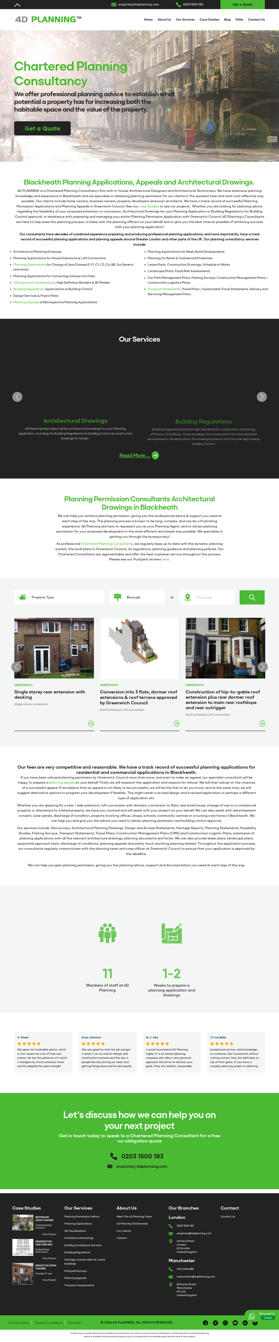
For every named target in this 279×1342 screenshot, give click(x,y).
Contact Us (256, 19)
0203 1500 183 (193, 4)
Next (262, 397)
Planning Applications (29, 264)
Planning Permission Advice (81, 1216)
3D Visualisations (75, 1230)
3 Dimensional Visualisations (34, 282)
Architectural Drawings (79, 1238)
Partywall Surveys (75, 1270)
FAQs (239, 19)
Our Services (185, 19)
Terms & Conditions (49, 1323)
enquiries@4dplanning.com (138, 4)
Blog (227, 19)
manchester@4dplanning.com (196, 1276)
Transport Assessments (79, 1285)
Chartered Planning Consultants (107, 544)
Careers (122, 1238)
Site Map (74, 1323)
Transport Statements (164, 289)
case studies (149, 206)
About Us (164, 19)
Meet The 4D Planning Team (134, 1216)
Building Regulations (28, 289)
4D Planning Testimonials (132, 1223)
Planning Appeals (26, 302)
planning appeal (62, 782)
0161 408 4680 (185, 1268)
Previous (17, 397)
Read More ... (139, 455)
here (165, 559)
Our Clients (124, 1230)
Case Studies (209, 19)
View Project (49, 1234)
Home (148, 19)
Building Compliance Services (83, 1245)
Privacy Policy (19, 1323)
